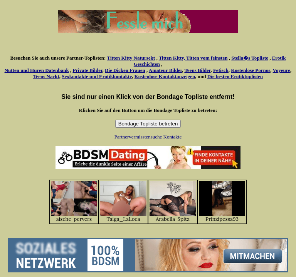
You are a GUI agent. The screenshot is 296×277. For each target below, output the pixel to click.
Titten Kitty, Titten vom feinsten (193, 58)
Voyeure (282, 70)
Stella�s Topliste (249, 58)
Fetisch (221, 70)
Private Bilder (87, 70)
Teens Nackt (46, 76)
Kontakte (172, 137)
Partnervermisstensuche (138, 137)
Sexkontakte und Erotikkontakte (97, 76)
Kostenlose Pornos (250, 70)
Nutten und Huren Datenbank (37, 70)
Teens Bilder (197, 70)
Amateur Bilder (165, 70)
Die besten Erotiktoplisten (235, 76)
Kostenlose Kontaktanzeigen (165, 76)
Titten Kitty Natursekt (131, 58)
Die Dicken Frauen (125, 70)
